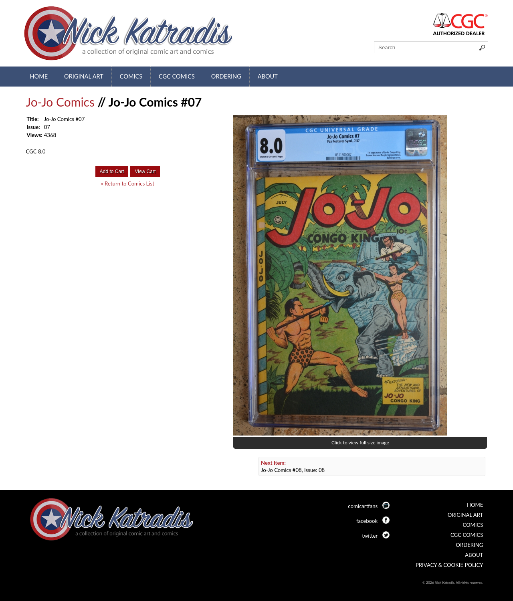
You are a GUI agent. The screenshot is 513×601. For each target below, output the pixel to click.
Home (39, 76)
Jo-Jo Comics (60, 102)
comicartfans (363, 506)
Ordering (226, 76)
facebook (367, 521)
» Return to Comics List (127, 183)
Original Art (83, 76)
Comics (131, 76)
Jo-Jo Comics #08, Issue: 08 (293, 466)
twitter (370, 535)
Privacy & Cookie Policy (449, 565)
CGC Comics (177, 76)
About (268, 76)
